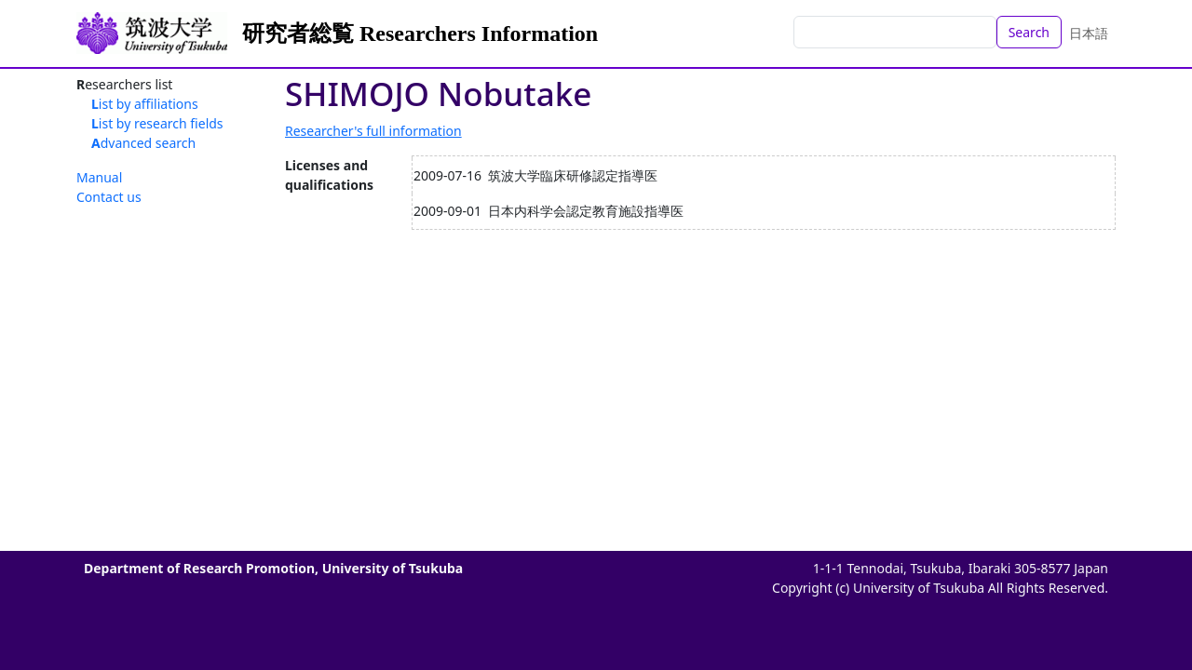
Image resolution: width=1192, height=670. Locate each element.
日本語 (1088, 33)
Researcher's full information (373, 131)
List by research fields (157, 123)
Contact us (109, 197)
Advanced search (143, 143)
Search (1029, 32)
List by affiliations (144, 104)
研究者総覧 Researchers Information (420, 33)
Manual (99, 177)
